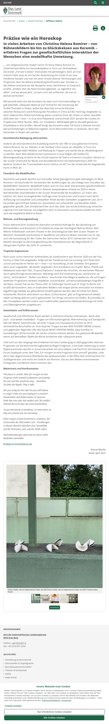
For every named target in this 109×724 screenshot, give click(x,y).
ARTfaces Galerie (53, 21)
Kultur (21, 21)
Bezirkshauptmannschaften (18, 666)
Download (54, 607)
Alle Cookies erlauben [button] (54, 718)
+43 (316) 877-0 (19, 643)
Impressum (66, 700)
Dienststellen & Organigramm (19, 663)
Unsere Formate (34, 21)
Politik (8, 673)
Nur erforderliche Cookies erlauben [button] (54, 712)
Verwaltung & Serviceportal (18, 659)
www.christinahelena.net (19, 443)
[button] (13, 706)
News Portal (11, 677)
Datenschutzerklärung (51, 700)
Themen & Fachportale (16, 670)
